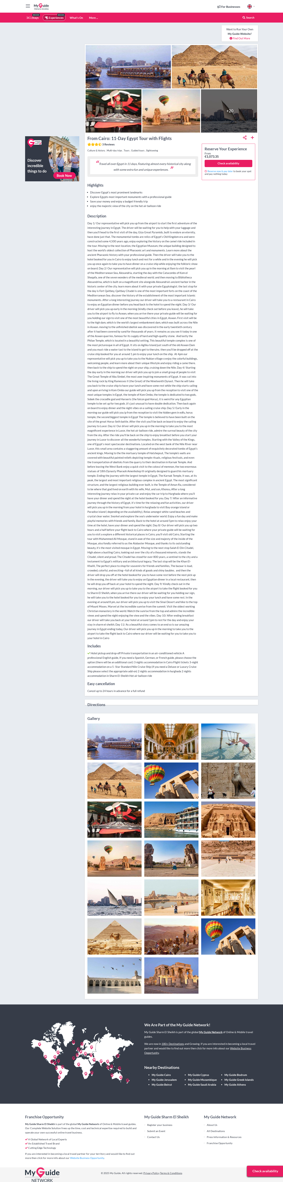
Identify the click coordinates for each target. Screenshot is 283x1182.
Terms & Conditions (171, 1173)
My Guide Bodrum (235, 1074)
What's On (76, 17)
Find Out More (240, 38)
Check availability (228, 163)
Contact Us (153, 1137)
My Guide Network (210, 1032)
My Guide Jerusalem (164, 1079)
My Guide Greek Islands (239, 1079)
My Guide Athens (235, 1084)
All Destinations (216, 1131)
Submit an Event (156, 1131)
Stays (33, 17)
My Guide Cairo (161, 1074)
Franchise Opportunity (219, 1143)
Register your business (159, 1124)
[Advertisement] (52, 79)
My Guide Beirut (162, 1084)
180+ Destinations (173, 1043)
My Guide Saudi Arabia (202, 1084)
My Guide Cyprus (198, 1074)
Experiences (54, 17)
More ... (93, 17)
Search (248, 17)
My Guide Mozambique (202, 1079)
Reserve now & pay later (220, 171)
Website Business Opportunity (87, 1157)
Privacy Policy (151, 1173)
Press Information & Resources (224, 1137)
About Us (212, 1124)
